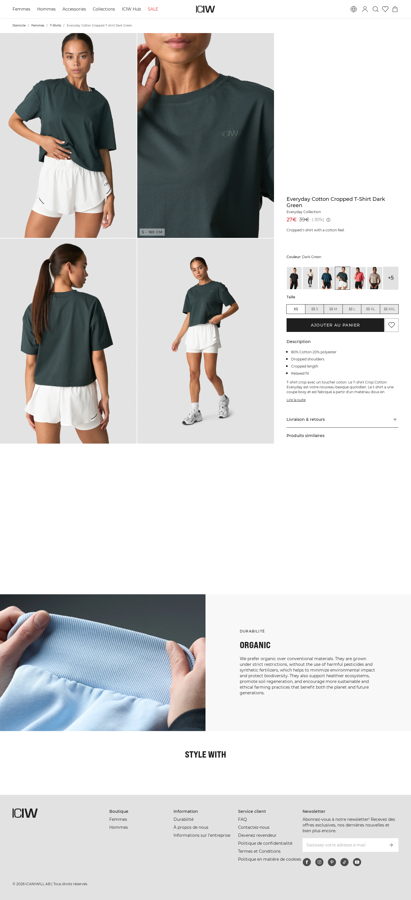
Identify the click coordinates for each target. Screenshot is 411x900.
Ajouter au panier (335, 325)
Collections (104, 9)
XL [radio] (370, 309)
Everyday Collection (304, 212)
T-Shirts (55, 25)
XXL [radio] (389, 309)
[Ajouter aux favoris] (391, 325)
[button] (68, 135)
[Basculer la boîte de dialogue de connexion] (365, 9)
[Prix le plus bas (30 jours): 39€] (328, 220)
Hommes (46, 9)
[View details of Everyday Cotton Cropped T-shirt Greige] (374, 278)
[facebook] (307, 862)
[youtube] (357, 862)
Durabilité (184, 819)
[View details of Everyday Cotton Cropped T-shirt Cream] (310, 278)
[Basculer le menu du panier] (395, 9)
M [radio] (333, 309)
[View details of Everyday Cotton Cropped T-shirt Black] (294, 278)
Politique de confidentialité (265, 843)
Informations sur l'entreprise (202, 835)
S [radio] (314, 309)
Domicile (19, 25)
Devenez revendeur (257, 835)
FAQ (242, 819)
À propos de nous (191, 827)
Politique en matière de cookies (269, 859)
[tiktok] (344, 862)
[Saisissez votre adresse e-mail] (343, 845)
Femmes (21, 9)
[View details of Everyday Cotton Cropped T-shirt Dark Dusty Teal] (326, 278)
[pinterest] (332, 862)
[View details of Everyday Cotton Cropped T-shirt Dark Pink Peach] (358, 278)
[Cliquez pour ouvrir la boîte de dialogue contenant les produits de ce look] (34, 492)
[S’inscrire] (391, 845)
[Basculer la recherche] (375, 9)
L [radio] (351, 309)
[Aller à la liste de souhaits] (385, 9)
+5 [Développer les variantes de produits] (391, 278)
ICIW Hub (131, 9)
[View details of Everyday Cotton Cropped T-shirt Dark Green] (342, 278)
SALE (153, 9)
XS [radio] (296, 309)
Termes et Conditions (259, 851)
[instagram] (319, 862)
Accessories (74, 9)
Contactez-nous (253, 827)
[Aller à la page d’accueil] (205, 9)
